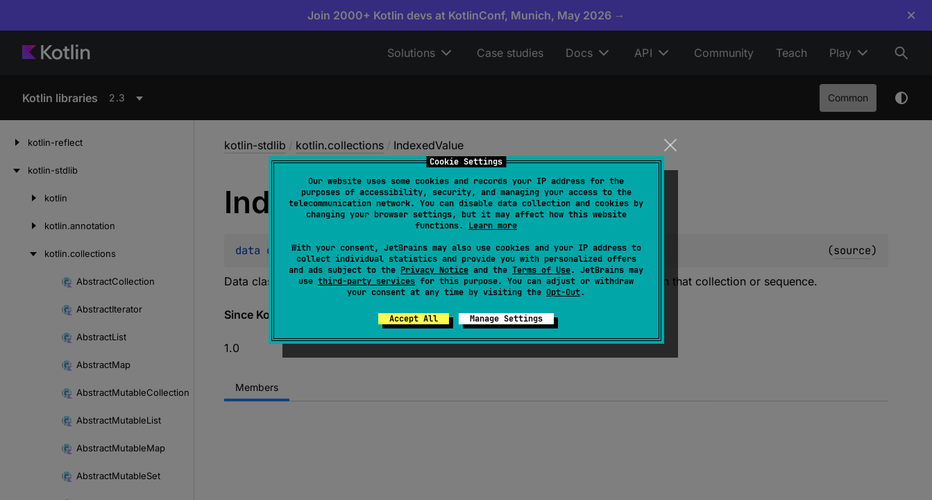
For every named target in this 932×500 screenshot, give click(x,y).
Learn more (492, 225)
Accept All (413, 318)
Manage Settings (506, 318)
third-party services (366, 281)
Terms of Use (541, 270)
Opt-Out (563, 292)
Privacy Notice (434, 270)
